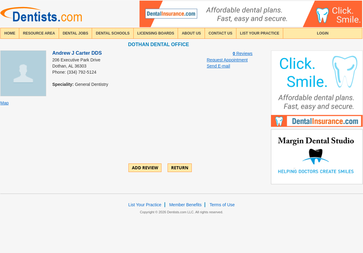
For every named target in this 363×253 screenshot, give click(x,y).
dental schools (112, 33)
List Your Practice (259, 33)
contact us (220, 33)
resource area (39, 33)
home (9, 33)
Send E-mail (218, 66)
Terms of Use (222, 204)
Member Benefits (185, 204)
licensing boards (155, 33)
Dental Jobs (75, 33)
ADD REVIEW (145, 167)
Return (179, 167)
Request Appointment (227, 59)
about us (191, 33)
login (322, 33)
